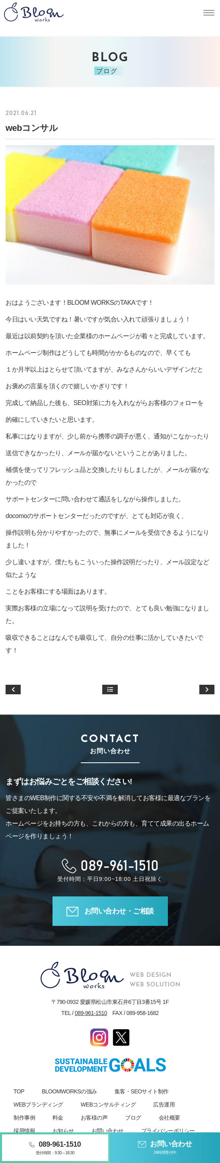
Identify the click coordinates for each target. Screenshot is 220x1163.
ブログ (133, 1117)
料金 (58, 1117)
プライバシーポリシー (168, 1131)
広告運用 (164, 1104)
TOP (19, 1091)
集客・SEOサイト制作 (142, 1091)
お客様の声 (94, 1117)
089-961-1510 (91, 1013)
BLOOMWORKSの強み (69, 1091)
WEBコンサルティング (108, 1104)
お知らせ (63, 1131)
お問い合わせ (108, 1131)
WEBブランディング (38, 1104)
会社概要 (169, 1117)
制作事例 (24, 1117)
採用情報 (24, 1131)
